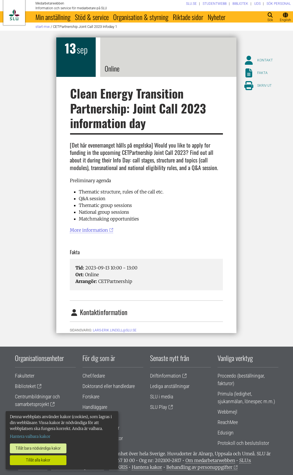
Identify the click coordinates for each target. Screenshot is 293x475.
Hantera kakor (147, 467)
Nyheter (216, 17)
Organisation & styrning (140, 17)
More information (89, 230)
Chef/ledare (93, 376)
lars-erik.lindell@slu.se (115, 330)
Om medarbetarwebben (210, 460)
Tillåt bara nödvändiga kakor (38, 448)
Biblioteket (25, 386)
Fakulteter (24, 376)
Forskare (90, 397)
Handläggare (94, 407)
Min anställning (52, 17)
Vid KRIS (118, 467)
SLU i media (161, 397)
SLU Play (158, 407)
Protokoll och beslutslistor (243, 443)
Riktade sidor (188, 17)
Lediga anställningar (169, 386)
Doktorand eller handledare (108, 386)
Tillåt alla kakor (38, 460)
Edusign (226, 433)
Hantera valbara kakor (30, 436)
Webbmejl (227, 412)
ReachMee (228, 422)
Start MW (42, 26)
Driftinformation (165, 376)
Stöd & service (92, 17)
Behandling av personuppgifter (199, 467)
